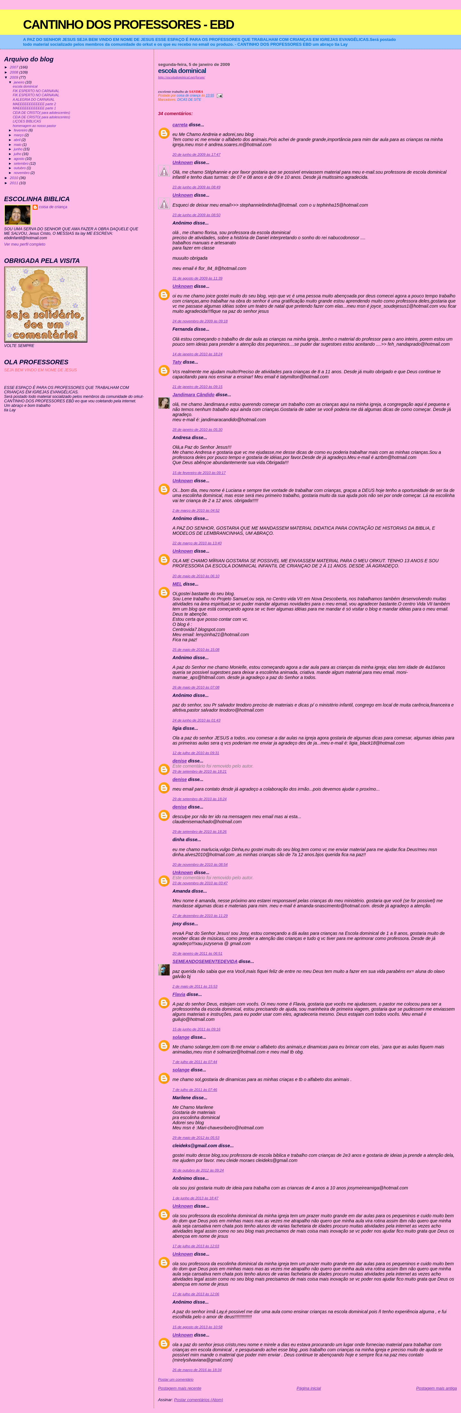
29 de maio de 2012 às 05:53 (196, 1138)
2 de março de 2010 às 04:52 (196, 510)
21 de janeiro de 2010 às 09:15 (197, 387)
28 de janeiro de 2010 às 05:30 (197, 429)
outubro (20, 168)
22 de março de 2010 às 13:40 (197, 543)
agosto (19, 159)
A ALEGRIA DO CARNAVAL (34, 99)
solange (181, 1037)
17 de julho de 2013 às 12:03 (196, 1246)
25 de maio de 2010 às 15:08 (196, 649)
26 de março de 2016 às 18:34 (197, 1370)
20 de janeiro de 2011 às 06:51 (197, 953)
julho (18, 154)
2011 (14, 183)
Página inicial (308, 1388)
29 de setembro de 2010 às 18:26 (200, 831)
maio (18, 144)
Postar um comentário (176, 1379)
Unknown (183, 162)
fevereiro (21, 130)
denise (180, 760)
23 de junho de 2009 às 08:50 (197, 215)
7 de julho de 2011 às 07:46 (195, 1090)
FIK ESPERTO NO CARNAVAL (36, 91)
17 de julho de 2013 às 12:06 (196, 1294)
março (19, 135)
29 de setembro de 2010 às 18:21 (200, 771)
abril (17, 140)
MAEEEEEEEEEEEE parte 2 (34, 104)
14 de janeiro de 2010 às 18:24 (197, 354)
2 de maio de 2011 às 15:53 (195, 986)
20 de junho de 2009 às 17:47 (197, 154)
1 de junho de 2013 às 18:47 (195, 1198)
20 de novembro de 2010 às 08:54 (200, 864)
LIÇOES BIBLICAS (27, 121)
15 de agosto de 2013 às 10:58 (197, 1327)
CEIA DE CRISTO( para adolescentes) (41, 112)
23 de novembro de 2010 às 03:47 (200, 883)
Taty (177, 362)
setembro (21, 163)
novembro (22, 173)
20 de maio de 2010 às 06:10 (196, 576)
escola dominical (25, 86)
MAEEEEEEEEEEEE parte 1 (34, 108)
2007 (14, 67)
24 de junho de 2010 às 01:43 (197, 720)
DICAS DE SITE (189, 99)
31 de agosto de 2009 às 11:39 (197, 278)
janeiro (19, 82)
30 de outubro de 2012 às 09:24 (198, 1170)
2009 (14, 77)
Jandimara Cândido (193, 394)
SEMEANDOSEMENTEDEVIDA (205, 961)
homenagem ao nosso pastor (34, 126)
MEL (177, 584)
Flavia (179, 994)
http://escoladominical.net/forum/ (181, 77)
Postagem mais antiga (436, 1388)
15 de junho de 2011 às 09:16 (197, 1029)
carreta (180, 124)
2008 (14, 72)
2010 (14, 178)
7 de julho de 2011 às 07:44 (195, 1062)
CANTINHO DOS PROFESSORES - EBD (128, 24)
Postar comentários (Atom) (198, 1399)
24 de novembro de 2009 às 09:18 (200, 321)
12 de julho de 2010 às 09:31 (196, 753)
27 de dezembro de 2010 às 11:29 (200, 916)
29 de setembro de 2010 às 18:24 (200, 799)
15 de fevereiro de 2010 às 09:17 (199, 473)
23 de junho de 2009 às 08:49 (197, 187)
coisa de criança (53, 207)
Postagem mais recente (179, 1388)
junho (18, 149)
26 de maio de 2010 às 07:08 (196, 687)
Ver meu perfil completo (24, 244)
